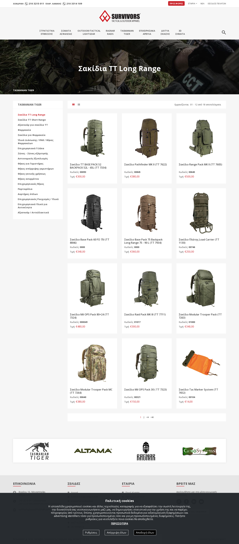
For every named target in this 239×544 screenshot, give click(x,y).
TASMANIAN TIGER (23, 90)
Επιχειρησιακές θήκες (31, 183)
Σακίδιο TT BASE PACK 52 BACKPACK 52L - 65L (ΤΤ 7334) (88, 166)
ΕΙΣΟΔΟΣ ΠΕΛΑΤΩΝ (217, 3)
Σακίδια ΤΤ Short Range (32, 119)
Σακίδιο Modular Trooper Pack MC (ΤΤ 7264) (91, 391)
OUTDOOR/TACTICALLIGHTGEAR (89, 32)
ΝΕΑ (202, 3)
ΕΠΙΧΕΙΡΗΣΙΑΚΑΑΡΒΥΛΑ (147, 32)
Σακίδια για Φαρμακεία (31, 135)
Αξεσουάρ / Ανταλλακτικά (33, 212)
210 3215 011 (36, 3)
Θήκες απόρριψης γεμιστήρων (36, 168)
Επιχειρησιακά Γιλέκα (31, 148)
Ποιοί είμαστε (131, 492)
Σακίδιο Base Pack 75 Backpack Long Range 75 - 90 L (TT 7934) (143, 241)
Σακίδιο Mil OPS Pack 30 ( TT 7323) (145, 389)
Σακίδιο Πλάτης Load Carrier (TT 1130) (199, 241)
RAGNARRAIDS (110, 32)
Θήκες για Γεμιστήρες (30, 163)
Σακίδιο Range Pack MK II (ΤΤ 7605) (200, 164)
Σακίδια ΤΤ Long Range (31, 114)
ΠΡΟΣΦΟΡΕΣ (176, 3)
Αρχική (73, 492)
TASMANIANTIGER (127, 32)
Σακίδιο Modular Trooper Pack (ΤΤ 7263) (200, 316)
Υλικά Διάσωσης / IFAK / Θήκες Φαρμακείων (35, 142)
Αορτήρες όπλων (28, 194)
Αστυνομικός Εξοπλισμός (33, 158)
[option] (39, 451)
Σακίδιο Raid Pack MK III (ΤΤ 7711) (145, 314)
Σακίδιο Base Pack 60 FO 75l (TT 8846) (89, 241)
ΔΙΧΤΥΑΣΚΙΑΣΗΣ (165, 32)
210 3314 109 (74, 3)
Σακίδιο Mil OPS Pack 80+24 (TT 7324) (89, 316)
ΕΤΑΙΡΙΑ (191, 3)
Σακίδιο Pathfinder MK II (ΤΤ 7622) (145, 164)
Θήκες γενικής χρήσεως (32, 173)
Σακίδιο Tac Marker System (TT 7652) (198, 391)
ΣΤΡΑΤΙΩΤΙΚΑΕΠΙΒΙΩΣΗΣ (46, 32)
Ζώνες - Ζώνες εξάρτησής (33, 153)
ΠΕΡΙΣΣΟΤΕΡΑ (119, 523)
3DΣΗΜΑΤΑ (180, 32)
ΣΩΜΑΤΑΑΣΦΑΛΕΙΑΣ (66, 32)
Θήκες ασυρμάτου (28, 178)
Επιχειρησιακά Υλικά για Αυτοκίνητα (32, 206)
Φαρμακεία (24, 129)
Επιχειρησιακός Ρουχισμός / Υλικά (38, 199)
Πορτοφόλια (25, 188)
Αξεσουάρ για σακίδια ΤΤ (33, 124)
